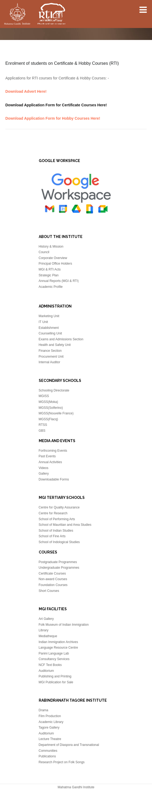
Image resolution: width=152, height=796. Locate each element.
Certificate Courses (52, 573)
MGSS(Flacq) (48, 419)
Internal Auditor (49, 362)
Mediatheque (48, 636)
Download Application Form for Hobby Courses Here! (52, 118)
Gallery (44, 473)
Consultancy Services (54, 659)
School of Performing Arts (57, 519)
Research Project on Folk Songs (62, 762)
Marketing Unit (49, 316)
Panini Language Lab (54, 653)
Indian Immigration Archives (58, 642)
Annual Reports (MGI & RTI (58, 281)
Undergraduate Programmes (59, 567)
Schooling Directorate (54, 390)
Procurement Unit (51, 356)
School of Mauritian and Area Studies (65, 525)
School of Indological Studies (59, 542)
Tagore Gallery (49, 727)
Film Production (50, 716)
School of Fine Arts (52, 536)
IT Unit (43, 322)
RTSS (43, 425)
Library (44, 630)
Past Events (47, 456)
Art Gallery (46, 619)
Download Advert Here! (25, 91)
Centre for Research (53, 513)
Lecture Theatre (50, 739)
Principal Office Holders (55, 263)
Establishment (49, 328)
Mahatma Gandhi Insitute (35, 14)
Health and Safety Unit (55, 345)
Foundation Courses (53, 585)
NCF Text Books (50, 665)
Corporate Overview (53, 258)
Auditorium (46, 671)
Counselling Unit (50, 333)
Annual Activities (50, 462)
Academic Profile (51, 287)
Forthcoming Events (53, 450)
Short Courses (49, 591)
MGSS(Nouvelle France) (56, 413)
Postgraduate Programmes (58, 562)
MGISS (44, 396)
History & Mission (51, 246)
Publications (47, 756)
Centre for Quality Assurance (59, 507)
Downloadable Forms (54, 479)
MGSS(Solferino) (51, 408)
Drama (43, 710)
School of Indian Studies (56, 530)
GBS (42, 431)
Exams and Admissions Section (61, 339)
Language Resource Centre (58, 647)
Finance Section (50, 351)
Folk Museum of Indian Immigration (64, 625)
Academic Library (51, 722)
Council (44, 252)
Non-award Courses (53, 579)
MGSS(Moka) (48, 402)
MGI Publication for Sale (56, 682)
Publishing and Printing (55, 676)
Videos (43, 468)
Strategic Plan (49, 275)
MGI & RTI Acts (50, 269)
